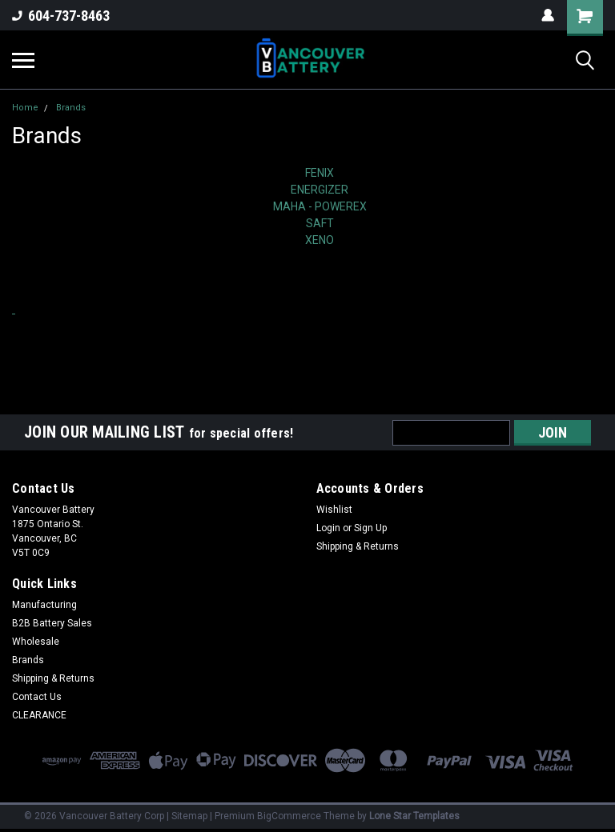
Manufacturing (44, 604)
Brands (71, 107)
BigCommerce (289, 816)
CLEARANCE (39, 715)
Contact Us (37, 696)
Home (25, 107)
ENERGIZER (319, 189)
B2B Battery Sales (52, 623)
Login (328, 528)
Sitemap (189, 816)
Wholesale (35, 641)
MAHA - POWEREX (320, 206)
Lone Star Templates (414, 816)
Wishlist (334, 509)
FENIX (319, 172)
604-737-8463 (61, 15)
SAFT (320, 223)
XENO (319, 240)
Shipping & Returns (357, 546)
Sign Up (370, 528)
